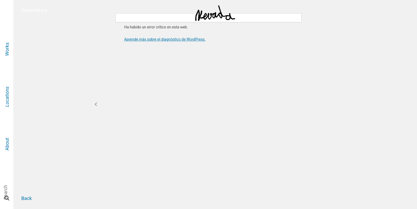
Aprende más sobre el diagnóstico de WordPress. (165, 39)
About (7, 144)
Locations (7, 96)
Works (7, 49)
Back (26, 198)
